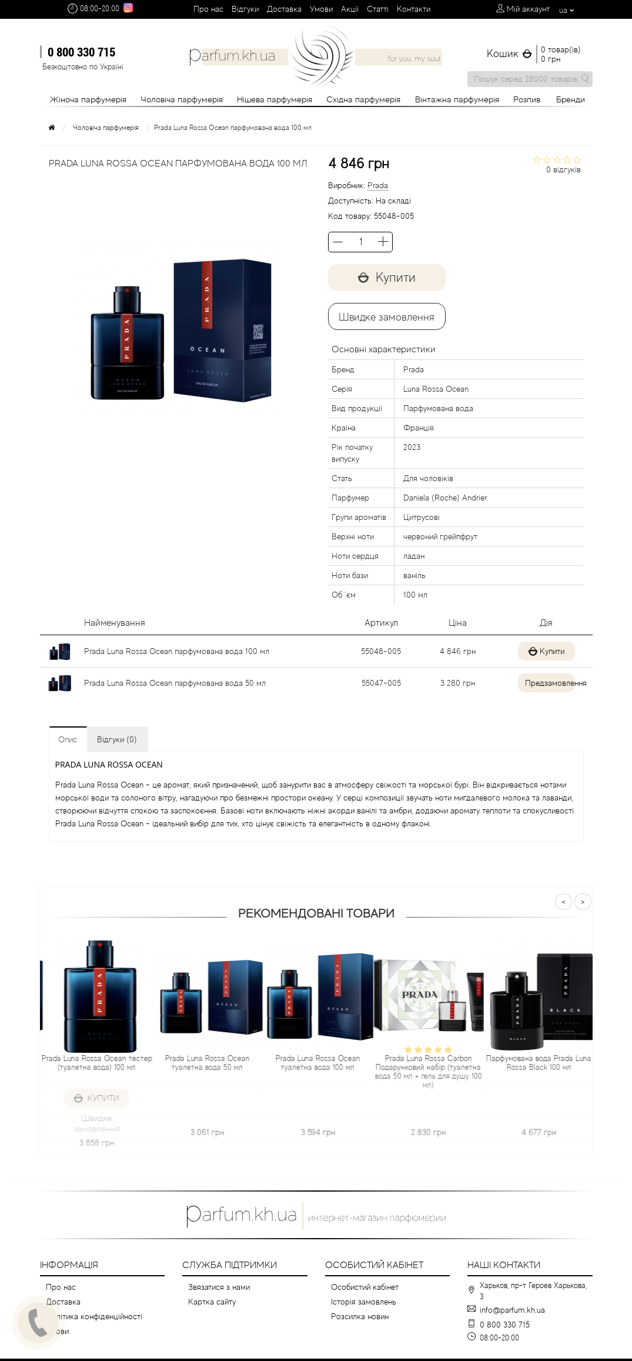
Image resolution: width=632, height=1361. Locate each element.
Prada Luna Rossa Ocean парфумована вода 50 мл (175, 683)
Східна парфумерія (363, 99)
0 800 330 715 (81, 52)
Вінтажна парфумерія (457, 99)
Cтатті (378, 9)
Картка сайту (212, 1301)
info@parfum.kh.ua (512, 1310)
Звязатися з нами (219, 1287)
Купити (387, 277)
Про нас (208, 9)
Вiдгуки (245, 9)
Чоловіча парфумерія (182, 99)
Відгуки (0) (117, 739)
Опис (67, 739)
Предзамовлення (542, 683)
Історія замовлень (363, 1301)
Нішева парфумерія (274, 99)
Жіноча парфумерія (88, 99)
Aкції (350, 9)
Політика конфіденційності (94, 1316)
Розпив (526, 99)
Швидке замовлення (386, 317)
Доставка (284, 9)
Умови (321, 9)
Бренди (570, 99)
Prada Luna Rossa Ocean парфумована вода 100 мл (176, 651)
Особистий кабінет (365, 1287)
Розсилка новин (360, 1316)
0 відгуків (563, 169)
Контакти (413, 9)
